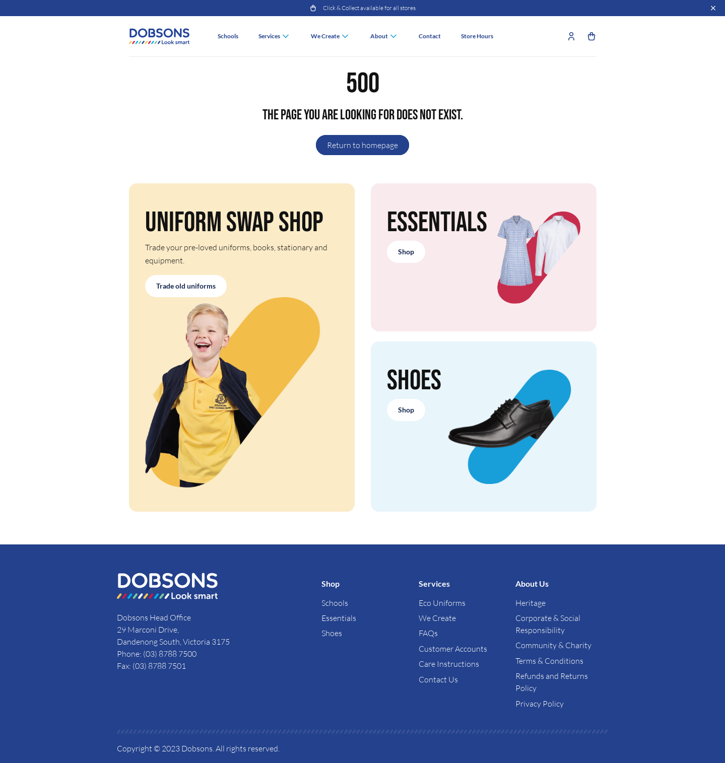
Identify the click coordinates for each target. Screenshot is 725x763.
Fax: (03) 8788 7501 (151, 666)
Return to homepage (362, 145)
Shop (406, 251)
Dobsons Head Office (154, 617)
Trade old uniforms (186, 286)
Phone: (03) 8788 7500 (156, 654)
